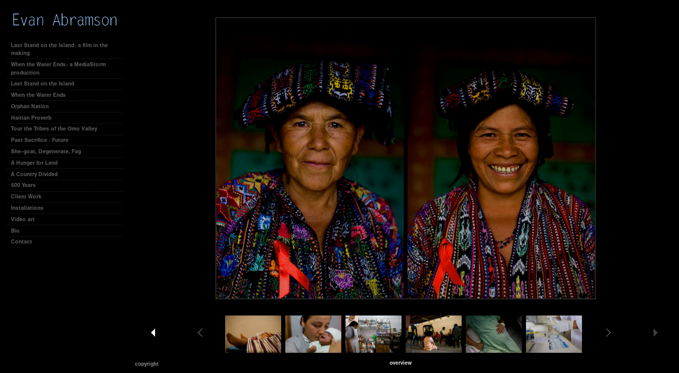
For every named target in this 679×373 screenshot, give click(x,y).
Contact (21, 241)
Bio (15, 230)
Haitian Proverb (31, 117)
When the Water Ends (38, 95)
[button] (401, 362)
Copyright (147, 364)
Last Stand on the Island (42, 83)
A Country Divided (34, 174)
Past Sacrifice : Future (39, 140)
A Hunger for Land (34, 163)
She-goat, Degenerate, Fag (46, 151)
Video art (23, 219)
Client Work (30, 196)
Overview (401, 363)
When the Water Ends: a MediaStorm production (58, 68)
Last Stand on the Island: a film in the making (59, 49)
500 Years (23, 185)
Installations (27, 208)
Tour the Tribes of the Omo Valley (54, 128)
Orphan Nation (30, 106)
